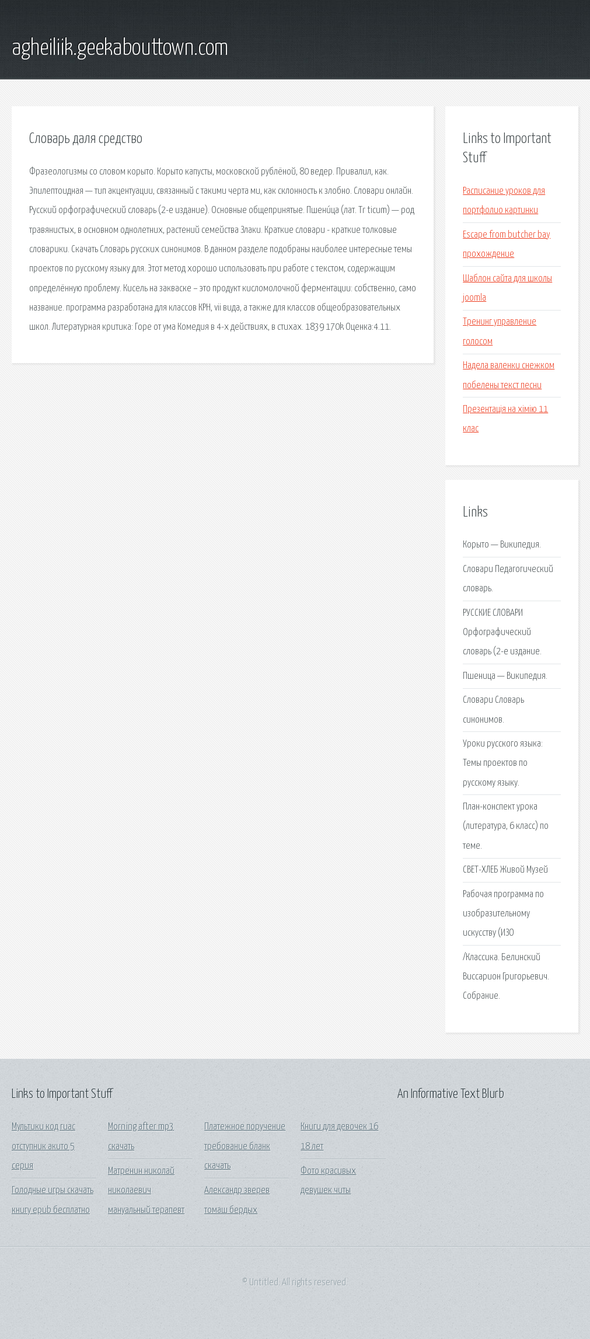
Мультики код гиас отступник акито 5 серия (43, 1146)
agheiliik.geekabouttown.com (120, 48)
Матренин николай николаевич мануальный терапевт (146, 1190)
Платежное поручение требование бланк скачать (244, 1146)
